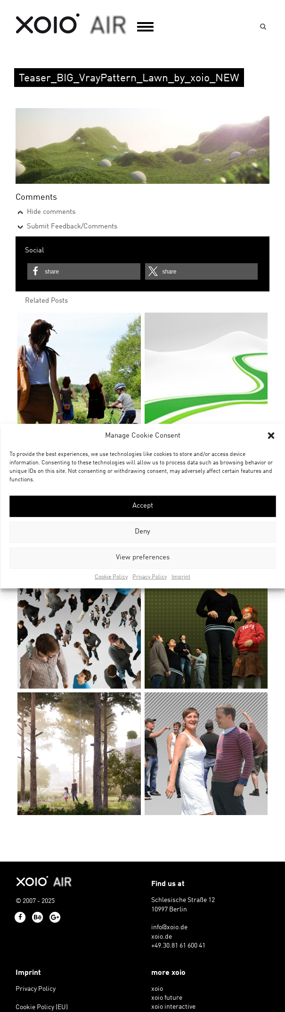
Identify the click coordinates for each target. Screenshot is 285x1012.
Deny (142, 531)
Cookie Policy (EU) (42, 1007)
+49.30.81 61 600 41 (178, 946)
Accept (142, 506)
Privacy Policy (149, 577)
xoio (71, 24)
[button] (271, 435)
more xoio (168, 973)
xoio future (166, 998)
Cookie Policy (111, 577)
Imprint (180, 577)
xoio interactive (173, 1007)
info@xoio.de (169, 928)
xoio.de (161, 937)
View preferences (143, 557)
